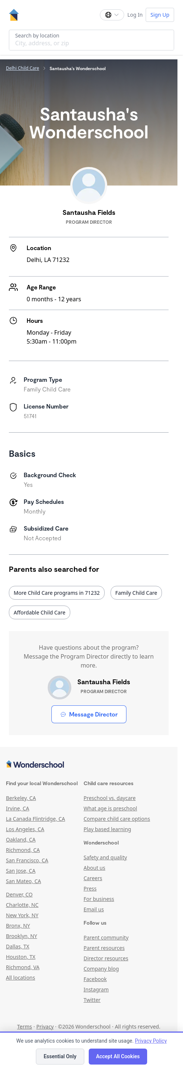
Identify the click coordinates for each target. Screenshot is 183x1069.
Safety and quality (105, 857)
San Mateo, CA (23, 881)
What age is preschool (110, 808)
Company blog (101, 968)
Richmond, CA (23, 849)
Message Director (89, 714)
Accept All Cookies (118, 1056)
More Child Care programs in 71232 (57, 592)
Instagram (96, 989)
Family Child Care (136, 592)
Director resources (106, 958)
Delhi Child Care (22, 68)
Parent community (106, 937)
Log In (134, 14)
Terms (24, 1026)
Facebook (95, 979)
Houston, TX (20, 956)
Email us (94, 909)
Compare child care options (117, 818)
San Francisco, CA (27, 860)
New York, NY (22, 915)
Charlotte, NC (22, 904)
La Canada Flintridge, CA (35, 818)
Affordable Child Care (39, 612)
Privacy (45, 1026)
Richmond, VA (23, 967)
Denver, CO (19, 894)
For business (99, 898)
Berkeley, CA (21, 797)
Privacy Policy (151, 1041)
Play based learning (107, 829)
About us (94, 867)
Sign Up (159, 14)
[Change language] (112, 14)
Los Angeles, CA (25, 829)
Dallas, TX (17, 946)
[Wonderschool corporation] (89, 765)
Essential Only (60, 1056)
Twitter (92, 999)
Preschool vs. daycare (110, 797)
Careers (93, 878)
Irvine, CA (17, 808)
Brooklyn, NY (21, 936)
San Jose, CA (20, 870)
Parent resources (104, 947)
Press (90, 888)
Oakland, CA (20, 839)
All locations (20, 977)
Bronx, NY (18, 925)
